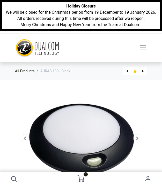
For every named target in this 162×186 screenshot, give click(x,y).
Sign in (148, 179)
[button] (14, 179)
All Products (25, 71)
